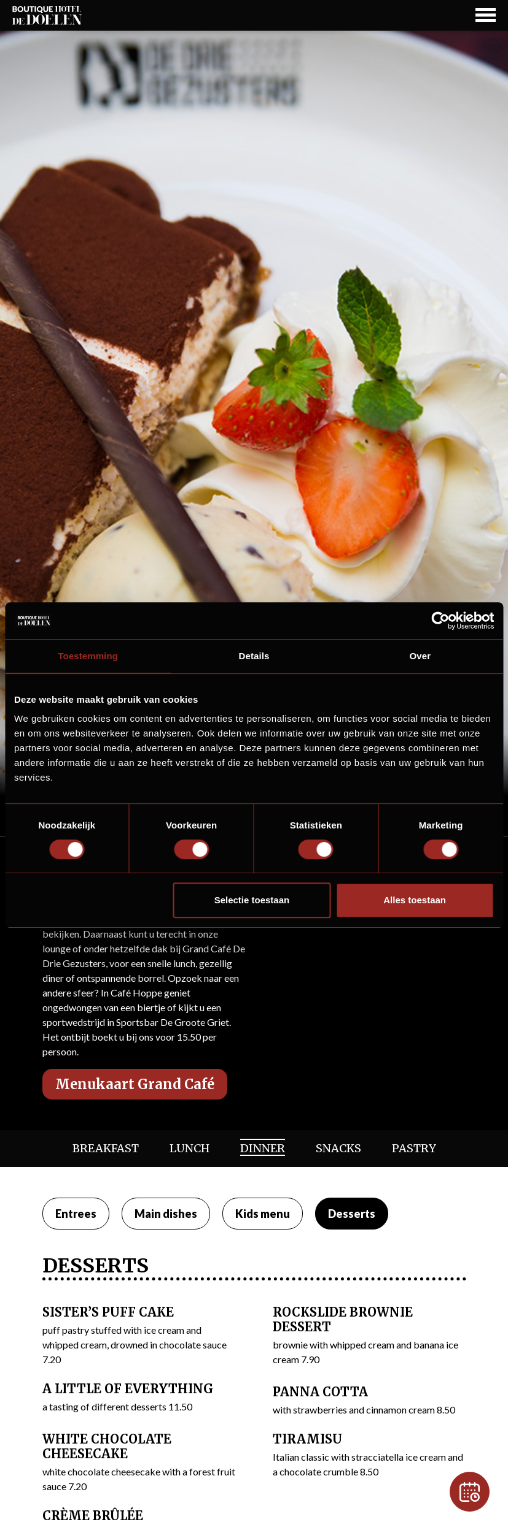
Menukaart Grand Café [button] (134, 1084)
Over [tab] (420, 656)
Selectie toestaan (252, 900)
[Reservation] (470, 1492)
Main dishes (166, 1213)
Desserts (351, 1213)
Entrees (75, 1213)
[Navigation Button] (485, 15)
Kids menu (262, 1213)
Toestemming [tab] (88, 656)
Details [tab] (254, 656)
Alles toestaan (414, 900)
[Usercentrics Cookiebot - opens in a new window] (440, 620)
